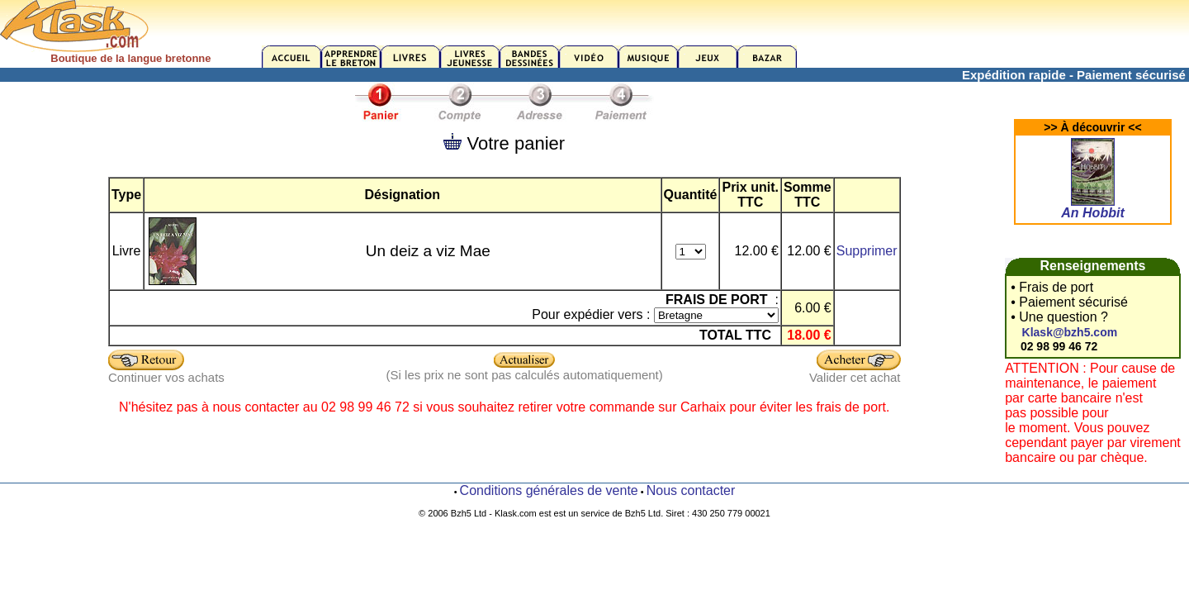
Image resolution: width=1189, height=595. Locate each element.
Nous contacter (691, 490)
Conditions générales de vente (549, 490)
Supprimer (867, 251)
